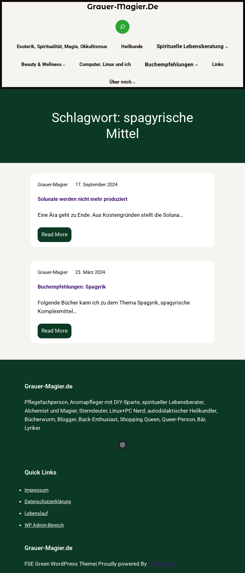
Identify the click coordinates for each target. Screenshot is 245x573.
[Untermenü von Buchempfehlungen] (196, 64)
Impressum (36, 490)
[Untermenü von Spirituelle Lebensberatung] (226, 46)
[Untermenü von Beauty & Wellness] (64, 64)
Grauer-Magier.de (122, 6)
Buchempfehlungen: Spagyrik (72, 287)
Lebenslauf (36, 513)
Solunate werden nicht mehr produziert (82, 199)
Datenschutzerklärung (48, 501)
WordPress (161, 564)
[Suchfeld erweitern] (122, 27)
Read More (56, 236)
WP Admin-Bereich (44, 525)
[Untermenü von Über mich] (134, 82)
